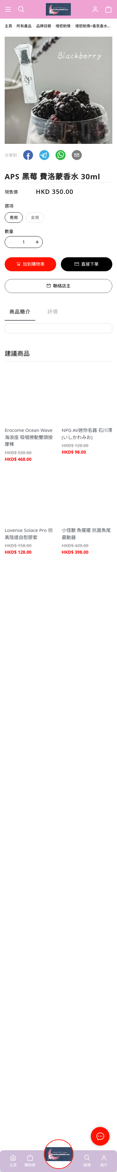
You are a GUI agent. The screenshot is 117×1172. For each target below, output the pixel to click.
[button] (28, 155)
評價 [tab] (52, 311)
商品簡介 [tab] (20, 311)
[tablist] (58, 313)
